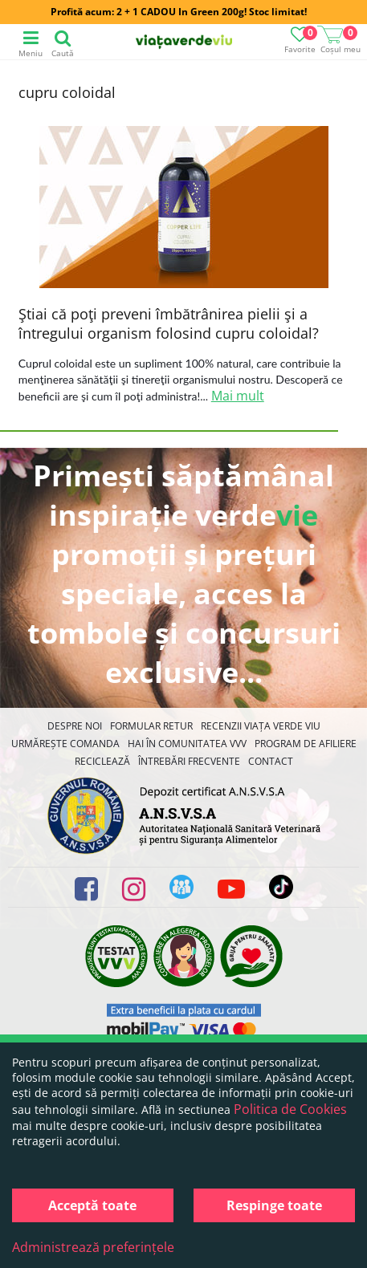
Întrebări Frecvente (189, 761)
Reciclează (102, 761)
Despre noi (74, 726)
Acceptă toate (92, 1205)
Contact (270, 761)
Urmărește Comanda (65, 743)
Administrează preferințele (93, 1247)
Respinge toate (274, 1205)
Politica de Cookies (290, 1109)
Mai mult (237, 395)
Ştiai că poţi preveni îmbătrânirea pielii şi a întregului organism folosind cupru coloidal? (168, 323)
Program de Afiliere (306, 743)
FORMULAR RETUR (151, 726)
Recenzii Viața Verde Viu (260, 726)
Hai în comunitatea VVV (187, 743)
